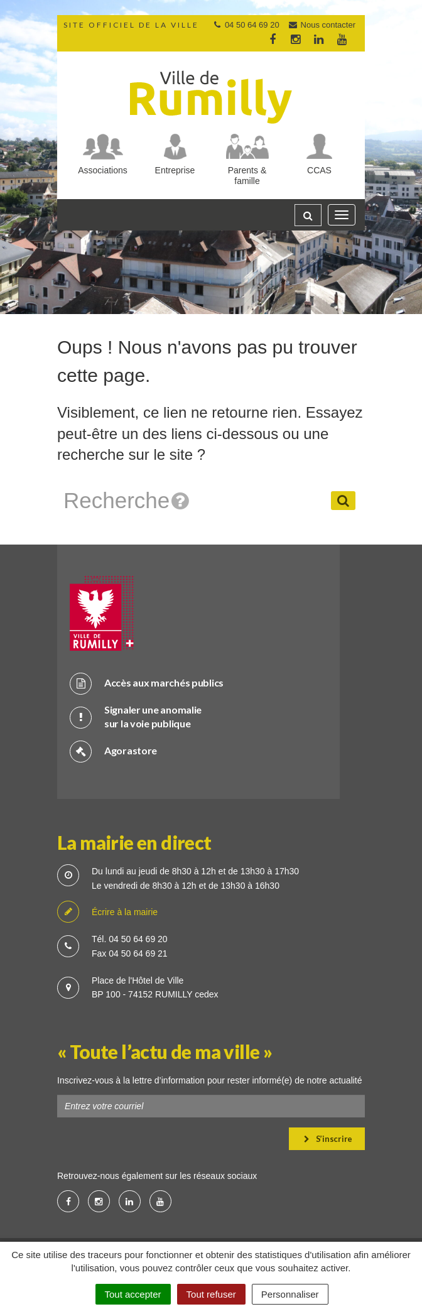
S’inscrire (328, 1139)
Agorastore (113, 751)
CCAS (319, 170)
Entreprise (175, 170)
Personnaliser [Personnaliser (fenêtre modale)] (290, 1294)
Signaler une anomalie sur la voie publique (136, 716)
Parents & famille (247, 175)
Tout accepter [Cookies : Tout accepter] (133, 1294)
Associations (102, 170)
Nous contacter (321, 25)
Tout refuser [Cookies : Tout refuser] (211, 1294)
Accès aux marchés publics (147, 683)
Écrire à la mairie (107, 912)
